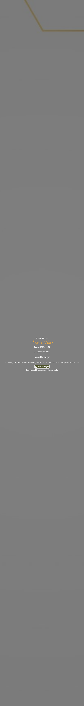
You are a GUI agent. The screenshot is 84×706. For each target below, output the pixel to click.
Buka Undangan (42, 367)
